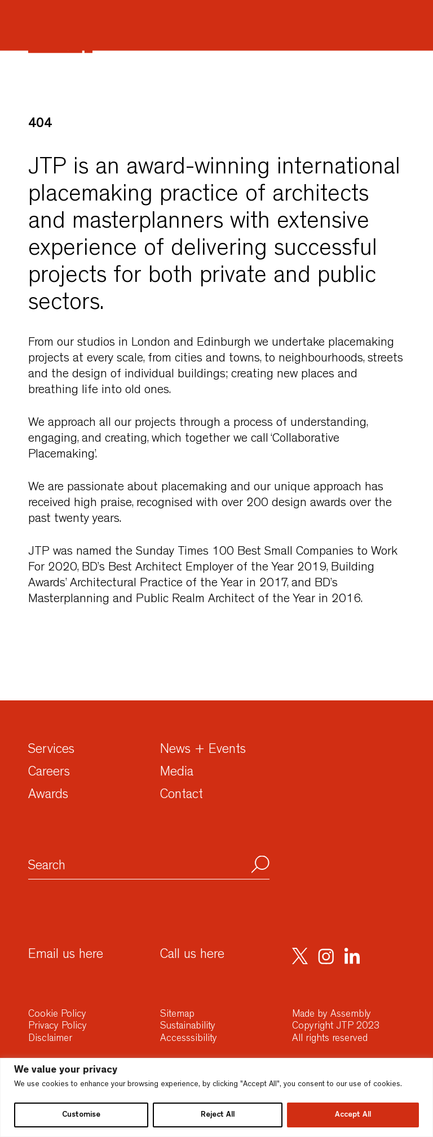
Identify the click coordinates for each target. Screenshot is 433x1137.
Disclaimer (50, 1039)
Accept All (353, 1115)
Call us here (192, 955)
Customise (81, 1115)
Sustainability (187, 1027)
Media (176, 773)
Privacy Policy (57, 1027)
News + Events (203, 750)
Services (51, 750)
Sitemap (177, 1015)
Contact (181, 796)
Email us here (65, 955)
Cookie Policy (57, 1015)
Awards (48, 796)
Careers (49, 773)
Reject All (218, 1115)
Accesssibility (188, 1039)
